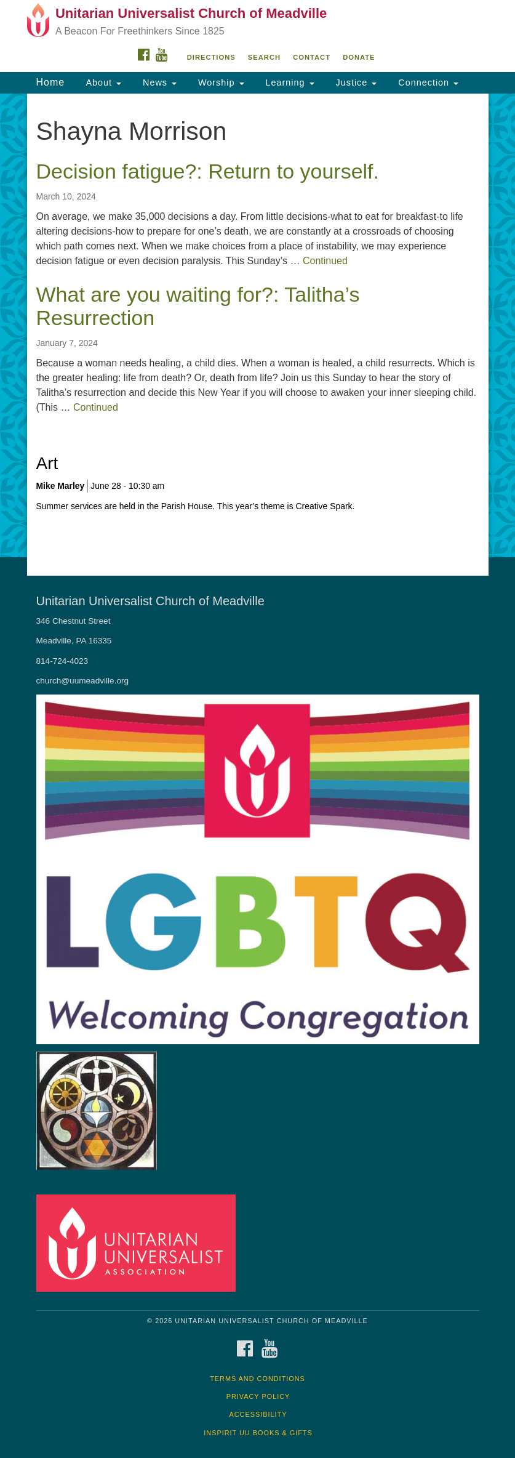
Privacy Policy (258, 1396)
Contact (311, 57)
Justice (355, 82)
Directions (211, 57)
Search (264, 57)
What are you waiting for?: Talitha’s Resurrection (198, 306)
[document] (257, 325)
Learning (288, 82)
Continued (325, 261)
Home (50, 82)
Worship (219, 82)
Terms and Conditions (257, 1378)
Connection (426, 82)
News (158, 82)
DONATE (359, 57)
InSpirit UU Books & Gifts (258, 1432)
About (102, 82)
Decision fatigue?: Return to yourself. (208, 171)
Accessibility (258, 1414)
